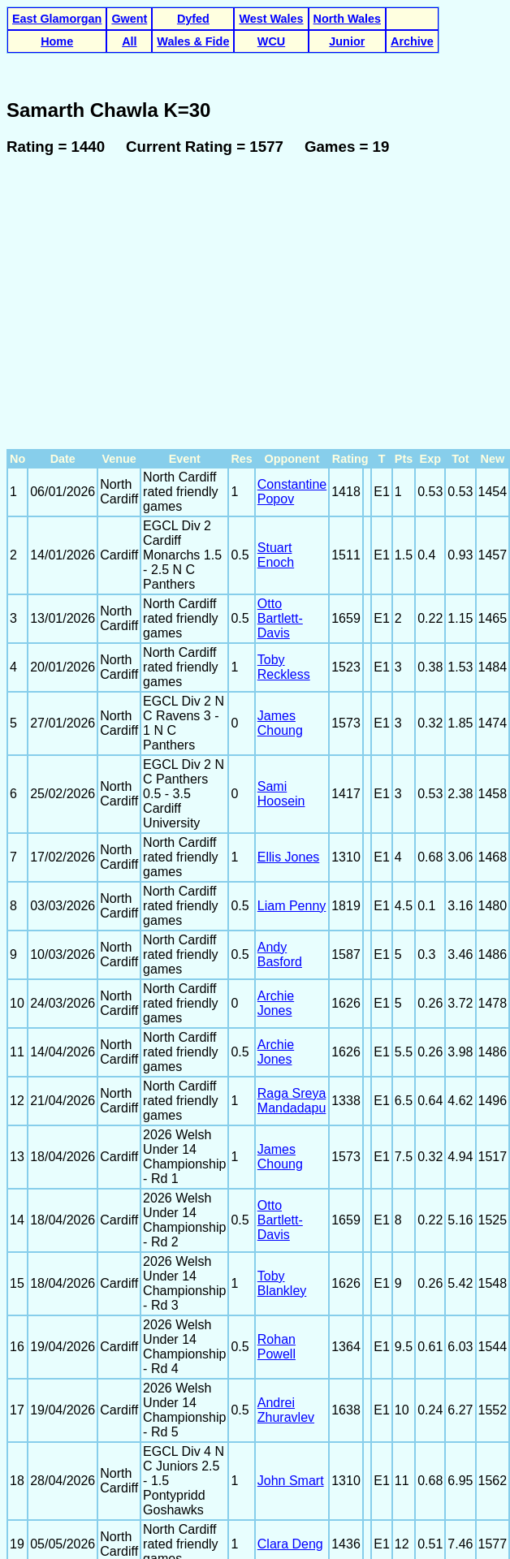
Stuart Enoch (275, 452)
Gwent (129, 18)
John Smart (290, 1377)
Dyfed (193, 18)
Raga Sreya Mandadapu (291, 997)
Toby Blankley (281, 1180)
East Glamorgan (57, 18)
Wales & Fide (193, 41)
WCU (271, 41)
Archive (412, 41)
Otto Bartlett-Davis (280, 515)
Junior (347, 41)
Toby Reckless (283, 564)
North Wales (347, 18)
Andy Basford (279, 851)
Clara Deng (290, 1441)
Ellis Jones (288, 754)
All (129, 41)
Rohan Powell (276, 1243)
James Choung (280, 620)
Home (57, 41)
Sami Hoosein (281, 690)
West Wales (271, 18)
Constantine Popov (291, 388)
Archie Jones (275, 900)
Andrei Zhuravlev (285, 1307)
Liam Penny (291, 803)
